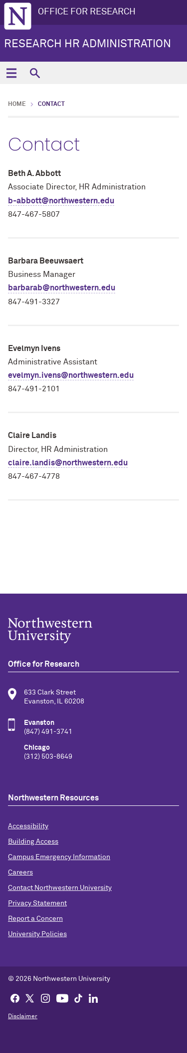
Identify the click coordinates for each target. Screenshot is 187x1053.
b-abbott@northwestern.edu (61, 201)
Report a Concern (35, 918)
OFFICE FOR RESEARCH (87, 11)
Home (17, 104)
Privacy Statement (37, 903)
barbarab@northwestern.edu (61, 288)
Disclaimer (22, 1017)
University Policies (37, 934)
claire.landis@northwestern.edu (68, 463)
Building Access (33, 841)
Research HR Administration (87, 44)
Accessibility (28, 826)
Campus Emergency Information (59, 857)
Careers (20, 872)
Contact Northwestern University (60, 887)
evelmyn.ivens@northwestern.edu (71, 375)
